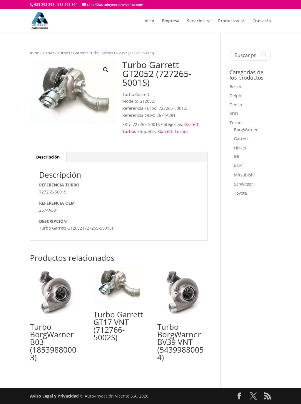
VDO (234, 113)
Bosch (235, 86)
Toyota (240, 193)
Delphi (236, 95)
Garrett (79, 52)
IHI (236, 156)
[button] (106, 70)
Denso (236, 104)
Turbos (64, 52)
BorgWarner (246, 129)
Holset (240, 148)
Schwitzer (243, 184)
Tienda (48, 52)
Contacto (261, 21)
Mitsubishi (244, 175)
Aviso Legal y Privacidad (54, 396)
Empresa (170, 21)
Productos (228, 21)
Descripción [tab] (48, 157)
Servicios (196, 21)
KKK (238, 166)
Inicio (148, 21)
